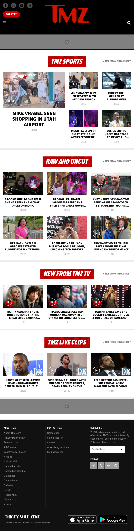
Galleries (8, 485)
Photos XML (10, 499)
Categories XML (12, 480)
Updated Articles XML (15, 471)
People (7, 490)
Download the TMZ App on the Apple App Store (82, 519)
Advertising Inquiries (58, 447)
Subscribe (121, 449)
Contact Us (53, 433)
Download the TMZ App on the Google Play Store (112, 519)
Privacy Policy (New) (14, 437)
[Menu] (4, 23)
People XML (10, 494)
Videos (7, 504)
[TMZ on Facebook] (5, 5)
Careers (51, 442)
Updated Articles (12, 466)
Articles (8, 456)
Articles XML (10, 461)
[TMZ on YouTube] (108, 465)
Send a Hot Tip (55, 437)
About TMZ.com (12, 433)
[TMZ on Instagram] (30, 5)
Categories (9, 475)
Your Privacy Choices (15, 452)
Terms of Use (11, 442)
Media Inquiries (55, 452)
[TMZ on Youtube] (21, 5)
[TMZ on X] (13, 5)
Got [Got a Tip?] (11, 14)
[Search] (129, 23)
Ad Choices (10, 447)
